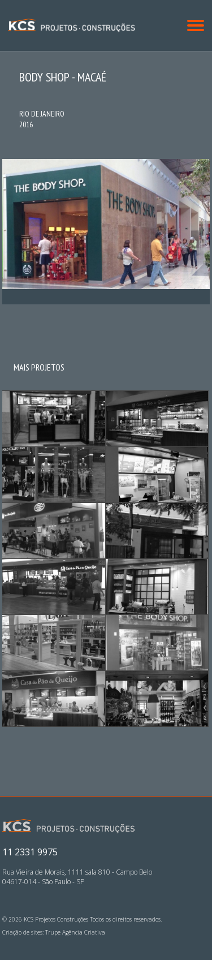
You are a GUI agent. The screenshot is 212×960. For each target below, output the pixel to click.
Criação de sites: (23, 932)
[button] (195, 25)
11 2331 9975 (30, 852)
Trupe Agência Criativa (75, 932)
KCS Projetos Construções (71, 25)
